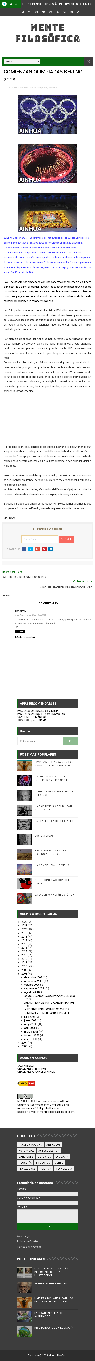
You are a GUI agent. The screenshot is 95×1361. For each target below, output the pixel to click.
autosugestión (49, 1151)
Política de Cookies (28, 1241)
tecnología (64, 1169)
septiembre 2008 (34, 988)
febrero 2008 (32, 1035)
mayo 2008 (31, 1024)
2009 (24, 970)
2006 (24, 1046)
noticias (53, 87)
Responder (20, 631)
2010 (24, 966)
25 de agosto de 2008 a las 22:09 (31, 615)
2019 (24, 933)
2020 (24, 929)
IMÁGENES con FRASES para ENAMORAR (41, 714)
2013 (24, 955)
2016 (24, 944)
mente (59, 1163)
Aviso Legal (23, 1236)
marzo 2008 (31, 1031)
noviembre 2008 (34, 981)
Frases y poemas (30, 1145)
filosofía (25, 1163)
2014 (24, 951)
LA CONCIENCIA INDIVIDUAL (53, 865)
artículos (53, 1145)
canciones (26, 1157)
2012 (24, 958)
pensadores (27, 1169)
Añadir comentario (25, 637)
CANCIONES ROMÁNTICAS (32, 717)
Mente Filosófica (47, 33)
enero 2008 (31, 1039)
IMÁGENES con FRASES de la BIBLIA (38, 710)
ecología (62, 1157)
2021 (24, 925)
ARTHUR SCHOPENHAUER (50, 1283)
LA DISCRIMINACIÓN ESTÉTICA (54, 894)
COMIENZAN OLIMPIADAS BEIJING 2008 (47, 1013)
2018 (24, 936)
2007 (24, 1042)
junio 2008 (30, 1020)
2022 (24, 921)
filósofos (43, 1163)
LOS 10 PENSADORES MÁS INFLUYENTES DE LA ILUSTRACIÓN (51, 1272)
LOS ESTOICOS (44, 835)
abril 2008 (30, 1027)
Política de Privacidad (29, 1246)
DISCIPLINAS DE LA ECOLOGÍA (54, 1327)
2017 (24, 940)
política (46, 1169)
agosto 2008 (31, 992)
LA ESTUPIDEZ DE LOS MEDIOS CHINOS (46, 1009)
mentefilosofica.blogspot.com (57, 1111)
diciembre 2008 (33, 977)
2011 (24, 962)
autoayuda (26, 1151)
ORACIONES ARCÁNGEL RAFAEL (36, 1071)
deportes (23, 87)
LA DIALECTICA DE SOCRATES (54, 821)
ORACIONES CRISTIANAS (32, 1068)
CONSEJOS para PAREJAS (32, 720)
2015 (24, 947)
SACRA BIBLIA (25, 1065)
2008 (24, 973)
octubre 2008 (32, 984)
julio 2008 (30, 1016)
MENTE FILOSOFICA (28, 1101)
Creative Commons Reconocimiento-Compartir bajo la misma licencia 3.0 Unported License (44, 1105)
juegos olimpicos (38, 87)
